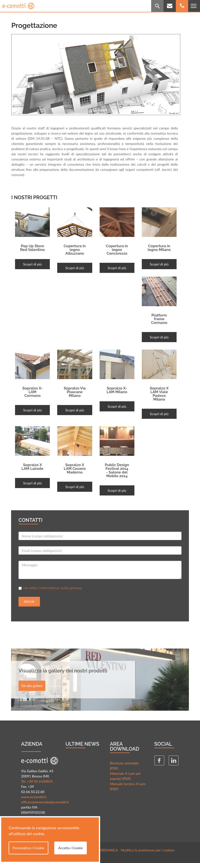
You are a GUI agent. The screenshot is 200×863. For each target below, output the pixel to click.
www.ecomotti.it (33, 797)
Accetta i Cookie (70, 848)
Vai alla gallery (32, 686)
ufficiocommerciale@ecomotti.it (45, 802)
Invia (29, 601)
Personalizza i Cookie (28, 848)
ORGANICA (109, 850)
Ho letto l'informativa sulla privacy (52, 588)
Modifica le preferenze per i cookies (148, 850)
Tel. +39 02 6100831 (37, 781)
